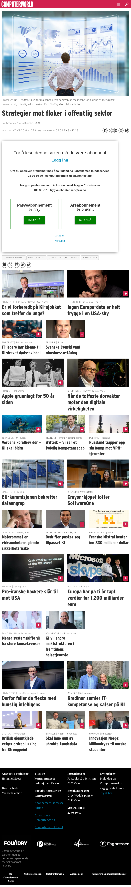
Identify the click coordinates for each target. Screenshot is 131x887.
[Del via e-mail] (121, 130)
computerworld (14, 257)
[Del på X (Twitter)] (110, 130)
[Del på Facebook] (105, 130)
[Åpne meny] (118, 4)
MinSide (60, 240)
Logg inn (59, 160)
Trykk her (106, 793)
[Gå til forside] (26, 4)
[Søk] (127, 4)
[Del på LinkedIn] (115, 130)
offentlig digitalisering (64, 257)
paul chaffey (36, 257)
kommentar (90, 257)
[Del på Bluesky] (126, 130)
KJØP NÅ (34, 220)
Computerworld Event (49, 827)
